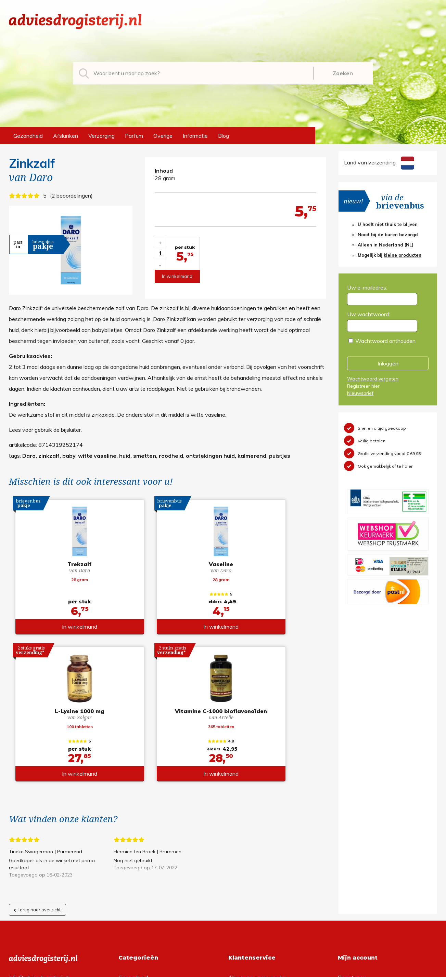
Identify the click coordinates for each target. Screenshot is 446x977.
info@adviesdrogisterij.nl (38, 834)
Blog (223, 135)
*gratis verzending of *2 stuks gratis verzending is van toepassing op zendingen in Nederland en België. (223, 969)
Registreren (352, 834)
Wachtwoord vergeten (372, 379)
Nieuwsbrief (360, 393)
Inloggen (388, 363)
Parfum (134, 135)
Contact (238, 867)
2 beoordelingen (71, 195)
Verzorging (101, 135)
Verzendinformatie (250, 856)
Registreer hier (363, 386)
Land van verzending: (379, 162)
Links (234, 877)
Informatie (195, 135)
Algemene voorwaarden (258, 834)
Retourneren (243, 845)
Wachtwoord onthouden (385, 340)
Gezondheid (28, 135)
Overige (163, 135)
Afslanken (65, 135)
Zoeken (343, 73)
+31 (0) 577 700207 (35, 845)
